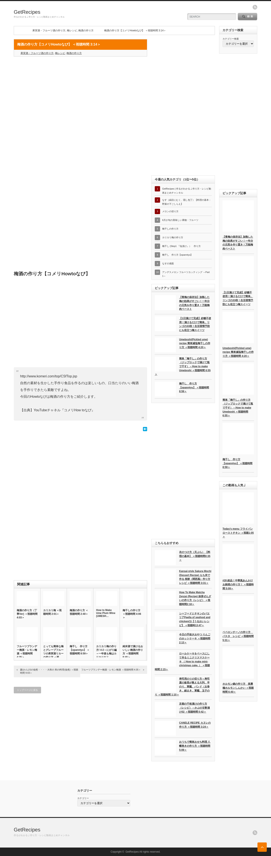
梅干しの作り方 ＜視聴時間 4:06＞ (132, 614)
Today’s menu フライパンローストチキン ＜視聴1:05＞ (238, 532)
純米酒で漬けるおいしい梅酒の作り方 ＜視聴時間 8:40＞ (133, 652)
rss (255, 7)
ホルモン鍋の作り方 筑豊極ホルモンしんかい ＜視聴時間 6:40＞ (238, 687)
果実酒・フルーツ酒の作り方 (48, 30)
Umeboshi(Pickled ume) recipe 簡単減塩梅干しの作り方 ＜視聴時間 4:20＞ (194, 343)
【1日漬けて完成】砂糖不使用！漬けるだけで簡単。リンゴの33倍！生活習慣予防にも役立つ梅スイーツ (195, 324)
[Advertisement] (80, 90)
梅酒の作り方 (86, 30)
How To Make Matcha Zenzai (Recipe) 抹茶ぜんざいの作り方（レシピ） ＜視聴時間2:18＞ (195, 598)
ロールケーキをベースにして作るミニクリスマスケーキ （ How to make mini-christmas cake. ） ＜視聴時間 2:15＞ (182, 661)
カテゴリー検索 (231, 38)
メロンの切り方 (170, 211)
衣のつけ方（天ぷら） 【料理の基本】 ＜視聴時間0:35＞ (194, 556)
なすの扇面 (168, 263)
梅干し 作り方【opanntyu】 (177, 254)
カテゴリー (83, 798)
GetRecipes (27, 12)
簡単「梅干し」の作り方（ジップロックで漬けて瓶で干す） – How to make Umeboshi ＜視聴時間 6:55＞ (183, 366)
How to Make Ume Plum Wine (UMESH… (105, 613)
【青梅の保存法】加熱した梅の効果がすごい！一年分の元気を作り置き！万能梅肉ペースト (194, 303)
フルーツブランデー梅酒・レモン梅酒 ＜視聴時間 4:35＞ (27, 652)
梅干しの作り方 (170, 228)
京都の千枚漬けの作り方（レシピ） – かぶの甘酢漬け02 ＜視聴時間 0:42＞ (194, 707)
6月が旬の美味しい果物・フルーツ (180, 220)
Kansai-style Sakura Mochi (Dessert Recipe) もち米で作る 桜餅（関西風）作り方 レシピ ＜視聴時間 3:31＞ (195, 577)
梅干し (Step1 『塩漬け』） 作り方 (181, 246)
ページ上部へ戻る (262, 847)
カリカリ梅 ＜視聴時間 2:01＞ (52, 612)
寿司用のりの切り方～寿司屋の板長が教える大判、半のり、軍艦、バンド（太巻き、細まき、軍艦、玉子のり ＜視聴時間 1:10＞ (182, 686)
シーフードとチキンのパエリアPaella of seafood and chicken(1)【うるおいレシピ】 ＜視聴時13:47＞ (194, 619)
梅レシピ (72, 30)
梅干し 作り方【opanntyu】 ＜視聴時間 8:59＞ (79, 650)
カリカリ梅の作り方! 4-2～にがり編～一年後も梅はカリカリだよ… (106, 652)
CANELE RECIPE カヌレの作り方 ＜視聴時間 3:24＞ (195, 724)
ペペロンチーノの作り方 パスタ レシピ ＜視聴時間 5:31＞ (238, 636)
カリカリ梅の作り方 (172, 237)
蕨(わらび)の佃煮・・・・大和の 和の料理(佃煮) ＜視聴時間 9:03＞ (49, 671)
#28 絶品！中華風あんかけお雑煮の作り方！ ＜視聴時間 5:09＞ (238, 584)
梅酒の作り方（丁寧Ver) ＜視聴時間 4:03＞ (27, 614)
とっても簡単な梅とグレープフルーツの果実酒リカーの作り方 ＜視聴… (53, 653)
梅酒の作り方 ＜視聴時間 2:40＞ (79, 612)
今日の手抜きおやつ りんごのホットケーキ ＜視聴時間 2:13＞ (194, 638)
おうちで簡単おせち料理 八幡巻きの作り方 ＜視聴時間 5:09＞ (194, 745)
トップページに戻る (27, 690)
